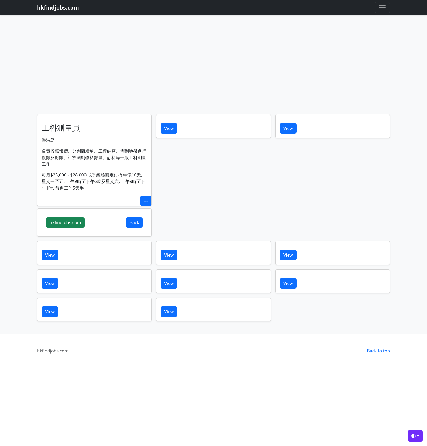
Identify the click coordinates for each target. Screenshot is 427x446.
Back (134, 222)
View (169, 128)
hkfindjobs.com (65, 222)
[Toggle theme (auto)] (415, 436)
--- (146, 201)
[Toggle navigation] (382, 7)
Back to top (378, 351)
